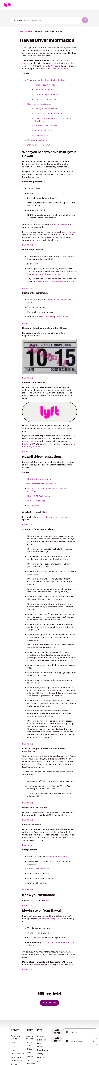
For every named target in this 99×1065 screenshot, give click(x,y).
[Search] (85, 20)
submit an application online (59, 60)
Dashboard (61, 433)
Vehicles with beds (42, 130)
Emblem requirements (44, 99)
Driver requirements (43, 90)
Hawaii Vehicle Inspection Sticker (50, 314)
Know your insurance (36, 140)
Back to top (27, 245)
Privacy (24, 1059)
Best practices (41, 135)
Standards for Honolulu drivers (48, 113)
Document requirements (45, 94)
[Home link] (7, 5)
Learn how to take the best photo (59, 300)
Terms (16, 1059)
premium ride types (57, 224)
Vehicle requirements (44, 85)
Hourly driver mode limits (45, 109)
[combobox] (46, 20)
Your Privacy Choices (38, 1059)
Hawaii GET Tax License (45, 126)
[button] (94, 5)
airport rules (41, 828)
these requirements (35, 68)
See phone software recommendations (54, 281)
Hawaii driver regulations (37, 104)
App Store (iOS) (66, 63)
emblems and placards (54, 816)
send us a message (39, 878)
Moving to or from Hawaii (38, 145)
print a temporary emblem (60, 436)
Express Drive (65, 232)
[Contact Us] (49, 957)
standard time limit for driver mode (50, 501)
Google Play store (33, 66)
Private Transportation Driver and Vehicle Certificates (50, 475)
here (60, 777)
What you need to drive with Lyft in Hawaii (45, 80)
